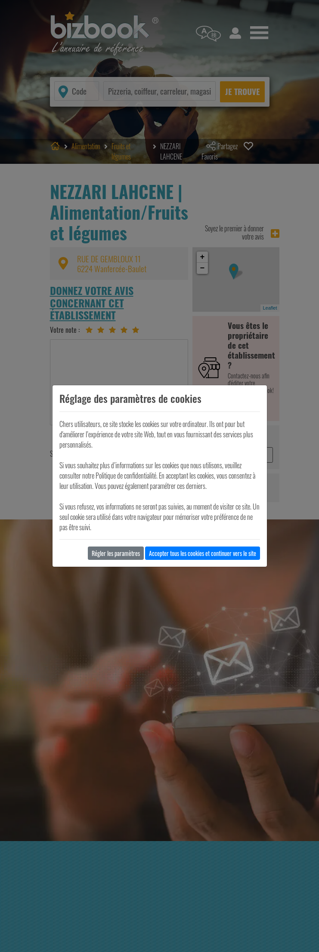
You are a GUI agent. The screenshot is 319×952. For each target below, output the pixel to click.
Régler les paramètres (116, 553)
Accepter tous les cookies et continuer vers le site (202, 553)
